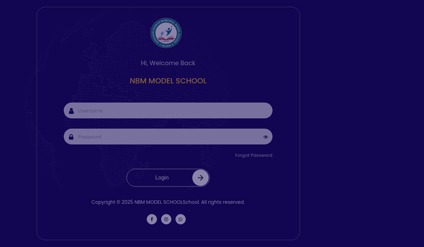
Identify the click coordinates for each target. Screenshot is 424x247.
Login (183, 182)
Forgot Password (260, 155)
